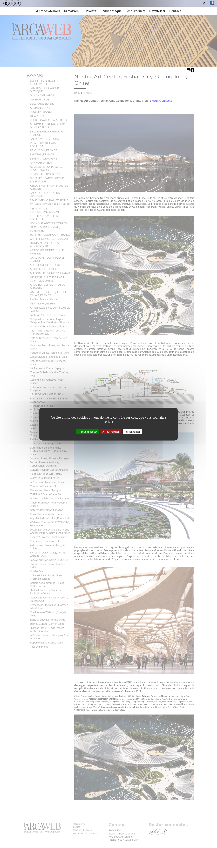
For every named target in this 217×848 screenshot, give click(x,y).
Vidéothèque (112, 11)
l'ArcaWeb (73, 11)
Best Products (135, 11)
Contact (175, 11)
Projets (92, 11)
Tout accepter (87, 431)
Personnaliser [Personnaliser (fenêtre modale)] (132, 431)
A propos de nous (48, 11)
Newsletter (157, 11)
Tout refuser (110, 431)
